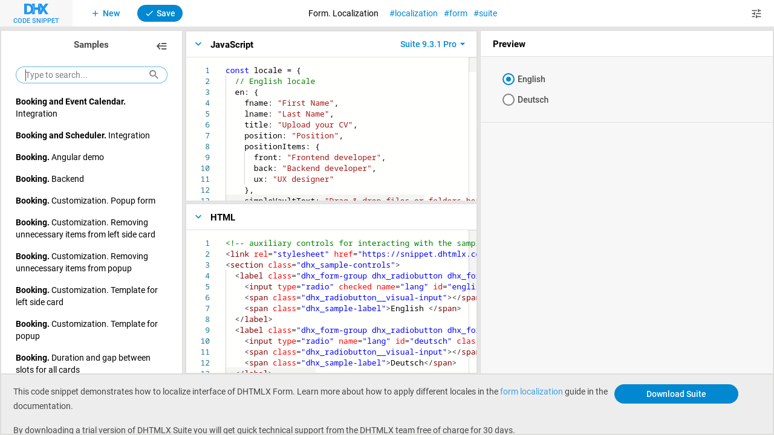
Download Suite (676, 393)
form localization (531, 391)
